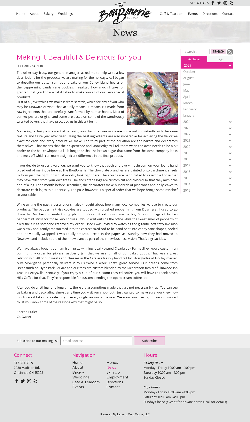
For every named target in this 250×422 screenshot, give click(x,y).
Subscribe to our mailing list (37, 341)
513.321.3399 (199, 3)
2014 (208, 184)
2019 (208, 153)
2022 (208, 134)
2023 (208, 128)
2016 (208, 172)
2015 (208, 178)
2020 (208, 147)
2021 (208, 140)
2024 (208, 122)
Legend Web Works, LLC (133, 414)
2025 (208, 65)
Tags (220, 59)
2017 (208, 165)
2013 (208, 190)
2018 (208, 159)
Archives (194, 59)
